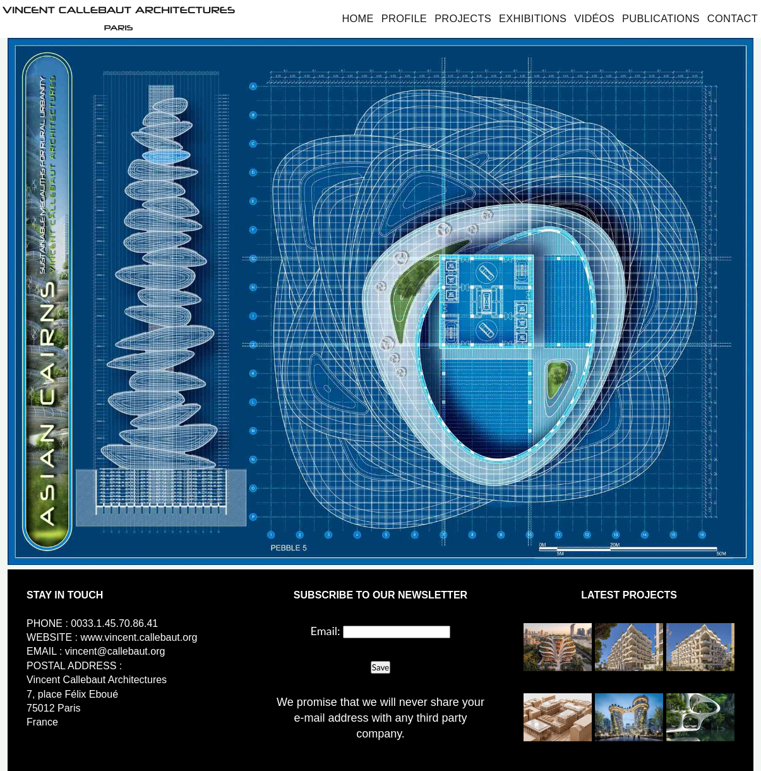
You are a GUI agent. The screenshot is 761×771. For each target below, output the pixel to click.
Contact (732, 18)
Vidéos (594, 18)
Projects (462, 18)
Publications (661, 18)
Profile (404, 18)
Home (357, 18)
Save (380, 667)
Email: (325, 631)
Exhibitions (532, 18)
